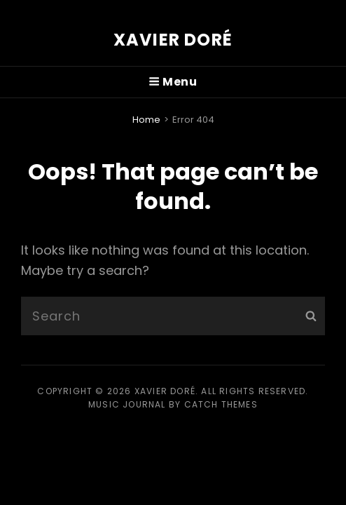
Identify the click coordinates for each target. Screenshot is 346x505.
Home (146, 119)
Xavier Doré (173, 39)
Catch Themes (221, 404)
